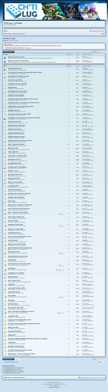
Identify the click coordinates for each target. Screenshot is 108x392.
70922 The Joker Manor (14, 129)
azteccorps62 (87, 129)
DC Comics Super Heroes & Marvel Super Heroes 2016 (23, 323)
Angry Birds (11, 284)
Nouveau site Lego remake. (16, 229)
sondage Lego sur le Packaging (17, 167)
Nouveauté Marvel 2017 (14, 163)
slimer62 (86, 136)
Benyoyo (86, 132)
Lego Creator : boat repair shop (17, 155)
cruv (85, 125)
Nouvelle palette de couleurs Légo (18, 256)
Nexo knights (12, 295)
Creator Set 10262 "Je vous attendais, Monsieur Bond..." (24, 102)
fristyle (85, 287)
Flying (85, 102)
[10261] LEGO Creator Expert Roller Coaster (20, 106)
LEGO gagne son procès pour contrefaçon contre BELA (24, 117)
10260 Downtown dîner (14, 121)
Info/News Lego (8, 38)
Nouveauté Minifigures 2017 (16, 133)
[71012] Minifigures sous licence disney (19, 263)
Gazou (13, 160)
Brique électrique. (13, 276)
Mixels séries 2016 (13, 327)
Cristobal (86, 144)
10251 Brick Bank (13, 304)
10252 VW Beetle (13, 240)
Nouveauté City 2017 (14, 178)
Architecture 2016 (13, 316)
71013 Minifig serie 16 (14, 232)
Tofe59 (13, 92)
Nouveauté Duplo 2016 (14, 331)
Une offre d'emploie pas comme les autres (20, 350)
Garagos (86, 117)
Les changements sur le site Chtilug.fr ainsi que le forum (39, 58)
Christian (86, 311)
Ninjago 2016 (11, 335)
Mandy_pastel (87, 284)
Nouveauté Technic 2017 (15, 174)
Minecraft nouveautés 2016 (16, 346)
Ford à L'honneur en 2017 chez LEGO (19, 208)
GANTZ (85, 178)
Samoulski (12, 100)
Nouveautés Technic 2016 (15, 224)
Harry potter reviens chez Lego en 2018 (19, 114)
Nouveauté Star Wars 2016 (15, 307)
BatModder (86, 91)
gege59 (13, 81)
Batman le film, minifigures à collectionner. (20, 205)
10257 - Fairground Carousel (16, 144)
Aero (48, 382)
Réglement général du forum (16, 57)
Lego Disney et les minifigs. (16, 273)
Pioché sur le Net (13, 148)
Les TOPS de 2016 (13, 186)
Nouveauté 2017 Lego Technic (16, 125)
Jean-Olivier (12, 85)
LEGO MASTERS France (15, 68)
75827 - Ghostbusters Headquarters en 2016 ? (21, 311)
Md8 (11, 88)
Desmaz (86, 95)
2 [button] (100, 52)
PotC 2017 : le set (13, 170)
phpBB (49, 384)
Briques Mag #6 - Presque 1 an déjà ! (18, 76)
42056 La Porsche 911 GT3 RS (16, 244)
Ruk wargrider (87, 72)
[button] (105, 52)
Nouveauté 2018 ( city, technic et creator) (20, 140)
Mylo (13, 70)
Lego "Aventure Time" (14, 280)
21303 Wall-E (11, 268)
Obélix (85, 87)
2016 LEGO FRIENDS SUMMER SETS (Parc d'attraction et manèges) (27, 338)
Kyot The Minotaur (88, 307)
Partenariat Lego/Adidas (15, 80)
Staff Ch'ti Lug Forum (13, 40)
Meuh (13, 241)
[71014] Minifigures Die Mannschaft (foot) (20, 248)
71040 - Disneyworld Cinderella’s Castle (19, 236)
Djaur (85, 76)
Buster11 (12, 141)
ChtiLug (14, 62)
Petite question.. (12, 87)
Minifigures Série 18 (14, 110)
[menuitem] (6, 31)
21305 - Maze (11, 201)
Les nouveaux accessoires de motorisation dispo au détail (25, 72)
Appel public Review (14, 292)
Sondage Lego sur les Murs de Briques (19, 193)
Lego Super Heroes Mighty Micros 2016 (19, 319)
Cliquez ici (27, 47)
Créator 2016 (11, 342)
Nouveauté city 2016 (14, 251)
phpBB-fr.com (56, 385)
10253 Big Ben (12, 260)
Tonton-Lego (15, 149)
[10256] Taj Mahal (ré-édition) (16, 136)
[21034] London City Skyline (16, 197)
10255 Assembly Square (15, 189)
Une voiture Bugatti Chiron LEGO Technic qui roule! (23, 99)
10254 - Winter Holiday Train (16, 217)
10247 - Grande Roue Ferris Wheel (18, 212)
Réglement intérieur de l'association (18, 60)
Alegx (85, 68)
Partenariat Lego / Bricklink (16, 95)
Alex (11, 58)
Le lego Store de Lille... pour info (17, 83)
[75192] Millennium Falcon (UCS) (17, 91)
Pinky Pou (12, 119)
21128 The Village (13, 220)
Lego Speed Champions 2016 (16, 288)
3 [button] (102, 52)
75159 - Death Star (13, 152)
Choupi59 (86, 342)
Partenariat (11, 300)
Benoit (85, 113)
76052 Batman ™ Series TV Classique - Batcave (21, 354)
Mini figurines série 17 (14, 159)
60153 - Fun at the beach (15, 182)
